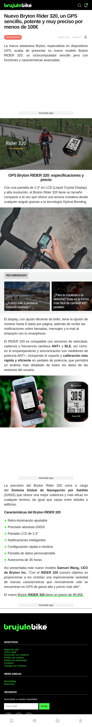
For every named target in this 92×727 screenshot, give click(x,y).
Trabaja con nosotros (15, 665)
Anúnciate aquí (46, 113)
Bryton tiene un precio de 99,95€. (51, 595)
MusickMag (10, 681)
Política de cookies (14, 657)
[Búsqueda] (79, 5)
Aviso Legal (10, 652)
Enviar (44, 706)
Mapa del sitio (11, 649)
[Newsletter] (86, 5)
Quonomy (9, 684)
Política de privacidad (15, 660)
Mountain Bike (13, 37)
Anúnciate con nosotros (16, 654)
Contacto (9, 663)
